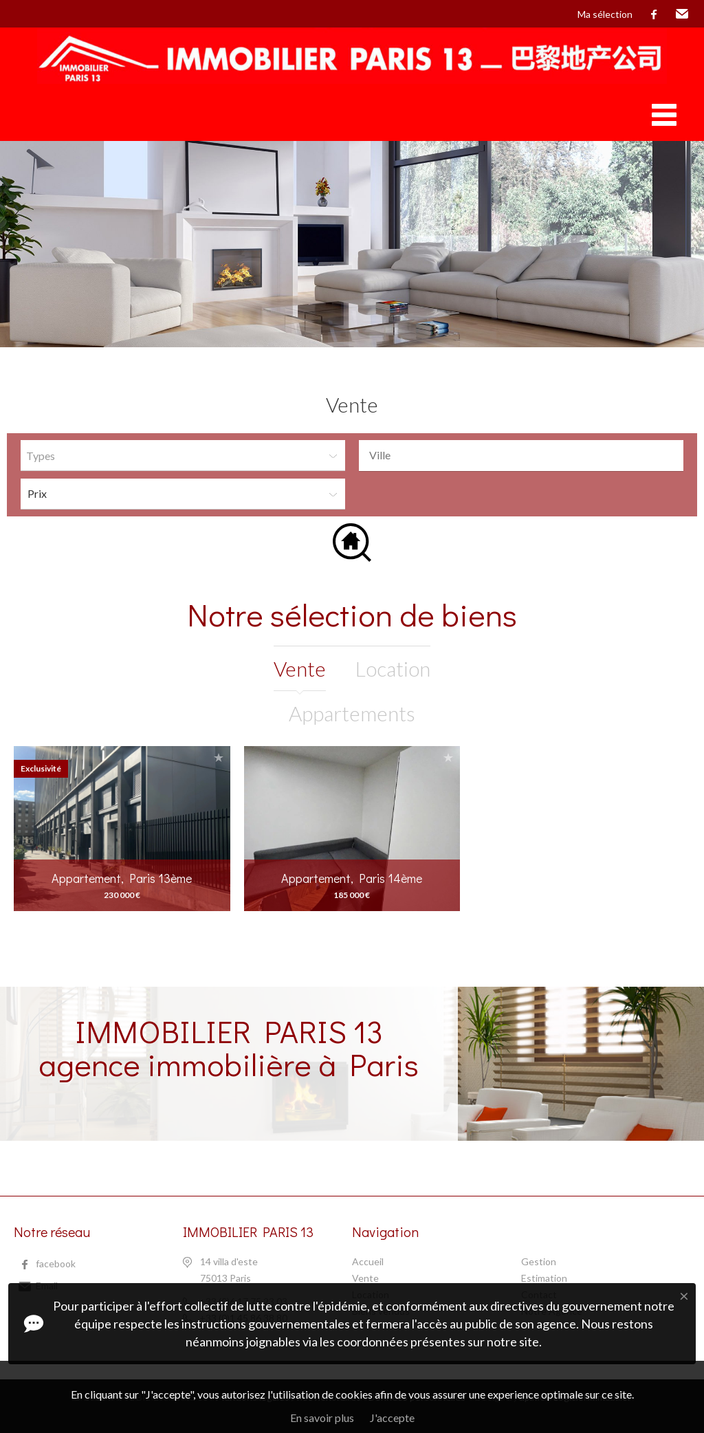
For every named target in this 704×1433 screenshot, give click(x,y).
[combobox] (521, 455)
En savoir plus (322, 1417)
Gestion (538, 1261)
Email (682, 14)
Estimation (544, 1278)
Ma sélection (605, 14)
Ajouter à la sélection (218, 757)
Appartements (352, 713)
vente (300, 668)
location (392, 668)
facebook (654, 14)
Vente (365, 1278)
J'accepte (392, 1417)
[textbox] (524, 455)
